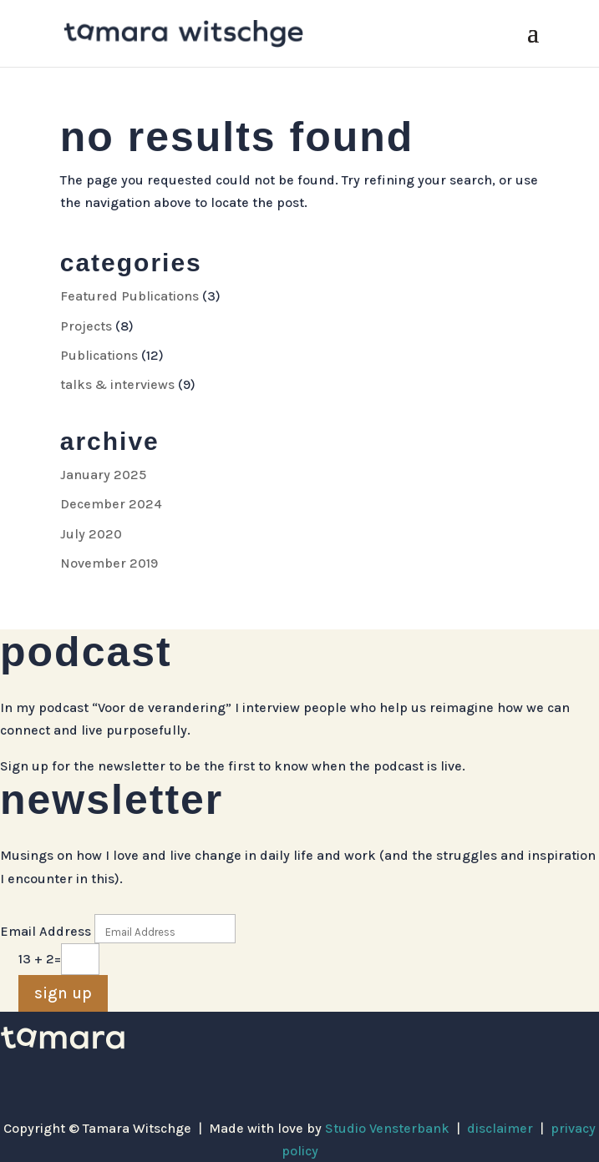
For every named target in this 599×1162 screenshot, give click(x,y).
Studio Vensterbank (387, 1128)
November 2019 (109, 563)
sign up (63, 993)
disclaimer (500, 1128)
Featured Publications (129, 296)
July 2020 (91, 534)
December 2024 (111, 504)
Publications (99, 355)
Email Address (45, 931)
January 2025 (103, 474)
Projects (86, 326)
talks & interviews (117, 384)
